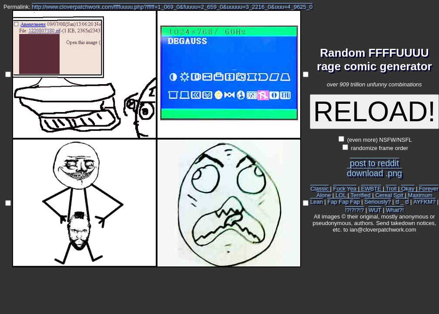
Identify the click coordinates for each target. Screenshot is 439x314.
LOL (340, 195)
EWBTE (371, 188)
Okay (407, 188)
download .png (374, 173)
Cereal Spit (389, 195)
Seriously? (378, 201)
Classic (319, 188)
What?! (395, 210)
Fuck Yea (345, 188)
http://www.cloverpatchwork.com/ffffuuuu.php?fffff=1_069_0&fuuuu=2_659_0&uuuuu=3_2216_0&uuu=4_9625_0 (172, 6)
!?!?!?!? (354, 210)
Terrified (361, 195)
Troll (391, 188)
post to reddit (374, 163)
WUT (375, 210)
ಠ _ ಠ (402, 201)
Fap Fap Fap (344, 201)
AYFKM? (424, 201)
